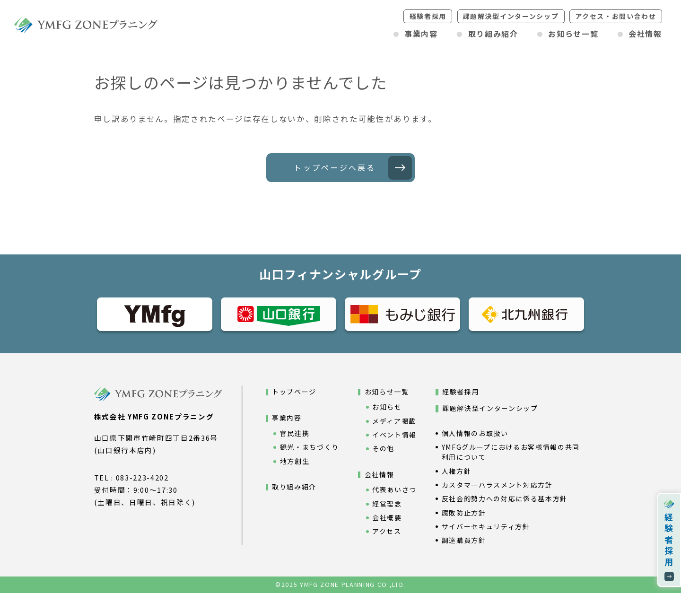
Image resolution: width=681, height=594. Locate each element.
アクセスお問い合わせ (615, 16)
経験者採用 (428, 16)
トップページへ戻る (334, 168)
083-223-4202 (142, 478)
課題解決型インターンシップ (511, 16)
